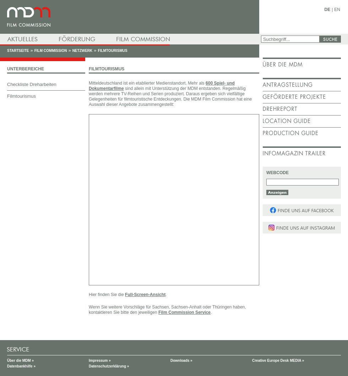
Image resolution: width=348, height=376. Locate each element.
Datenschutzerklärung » (109, 366)
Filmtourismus (112, 51)
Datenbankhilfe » (21, 366)
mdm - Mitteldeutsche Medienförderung (129, 17)
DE (328, 9)
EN (337, 9)
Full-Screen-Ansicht (145, 294)
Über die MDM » (20, 360)
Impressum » (100, 360)
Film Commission (50, 51)
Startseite (18, 51)
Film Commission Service (184, 312)
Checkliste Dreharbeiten (31, 84)
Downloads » (181, 360)
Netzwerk (82, 51)
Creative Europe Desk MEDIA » (278, 360)
